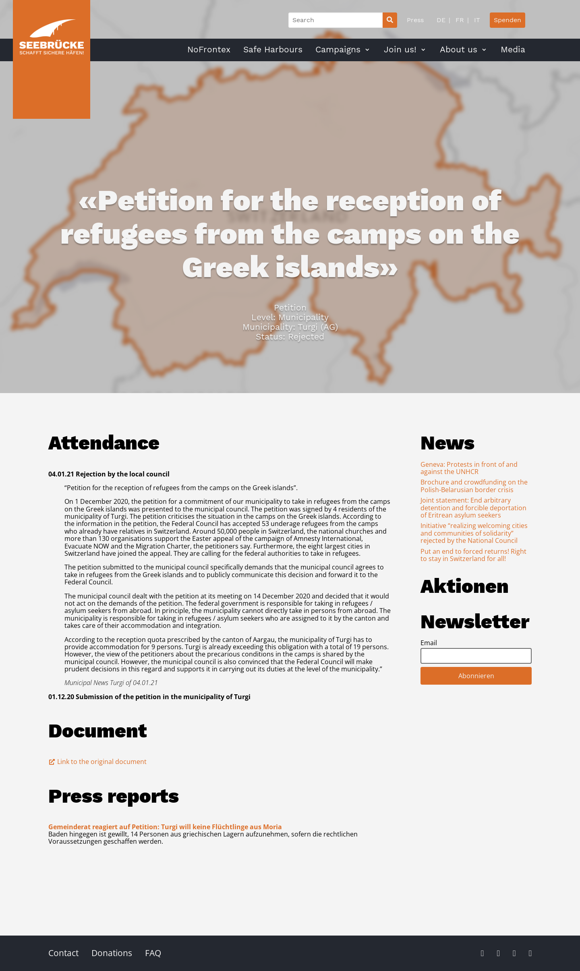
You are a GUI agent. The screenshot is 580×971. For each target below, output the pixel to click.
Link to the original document (97, 761)
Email (428, 642)
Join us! (400, 49)
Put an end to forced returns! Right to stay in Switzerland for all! (473, 555)
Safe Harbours (272, 49)
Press (415, 20)
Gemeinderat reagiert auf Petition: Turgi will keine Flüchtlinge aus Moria (165, 826)
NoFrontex (208, 49)
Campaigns (337, 49)
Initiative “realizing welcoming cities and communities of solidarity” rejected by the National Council (474, 533)
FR (459, 20)
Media (513, 49)
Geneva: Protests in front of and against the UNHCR (469, 468)
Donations (111, 953)
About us (458, 49)
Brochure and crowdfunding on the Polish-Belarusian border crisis (474, 486)
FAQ (153, 953)
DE (441, 20)
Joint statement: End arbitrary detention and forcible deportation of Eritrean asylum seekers (473, 508)
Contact (63, 953)
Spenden (507, 20)
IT (476, 20)
